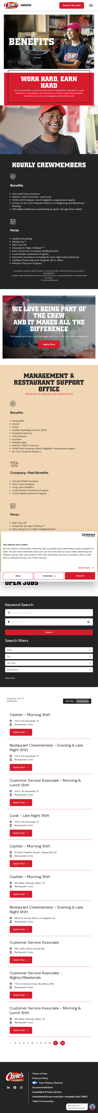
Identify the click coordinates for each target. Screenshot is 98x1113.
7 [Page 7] (36, 1043)
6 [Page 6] (32, 1043)
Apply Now (49, 344)
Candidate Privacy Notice (47, 1092)
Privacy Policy (40, 1078)
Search (49, 632)
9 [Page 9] (45, 1043)
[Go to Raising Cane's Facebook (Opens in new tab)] (14, 1088)
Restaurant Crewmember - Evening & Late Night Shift (46, 747)
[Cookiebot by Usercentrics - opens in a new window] (84, 535)
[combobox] (48, 622)
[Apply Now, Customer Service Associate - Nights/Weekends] (21, 995)
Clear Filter (10, 678)
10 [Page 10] (50, 1043)
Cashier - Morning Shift (30, 714)
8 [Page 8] (41, 1043)
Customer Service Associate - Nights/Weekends (36, 975)
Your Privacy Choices (47, 1082)
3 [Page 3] (19, 1043)
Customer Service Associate (34, 942)
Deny (18, 576)
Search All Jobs (72, 5)
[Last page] (62, 1043)
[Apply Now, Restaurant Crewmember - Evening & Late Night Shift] (21, 767)
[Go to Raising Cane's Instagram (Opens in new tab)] (21, 1088)
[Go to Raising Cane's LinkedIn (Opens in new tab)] (8, 1088)
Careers (26, 5)
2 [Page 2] (15, 1043)
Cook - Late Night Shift (29, 815)
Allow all (80, 576)
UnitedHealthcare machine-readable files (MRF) (60, 1096)
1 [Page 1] (10, 1043)
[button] (88, 622)
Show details (84, 568)
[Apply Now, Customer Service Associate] (21, 960)
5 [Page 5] (28, 1043)
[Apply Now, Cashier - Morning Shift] (21, 732)
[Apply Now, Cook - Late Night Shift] (21, 833)
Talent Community (43, 1101)
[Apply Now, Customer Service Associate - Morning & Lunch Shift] (21, 802)
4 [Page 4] (23, 1043)
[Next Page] (55, 1043)
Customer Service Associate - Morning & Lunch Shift (45, 782)
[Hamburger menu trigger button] (91, 5)
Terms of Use (39, 1073)
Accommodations (42, 1087)
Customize (49, 576)
